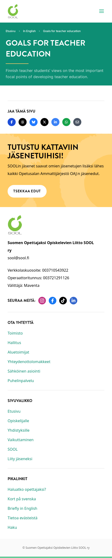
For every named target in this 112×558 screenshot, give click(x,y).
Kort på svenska (22, 498)
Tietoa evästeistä (22, 517)
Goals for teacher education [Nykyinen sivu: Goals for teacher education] (62, 31)
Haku (12, 527)
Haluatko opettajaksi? (27, 489)
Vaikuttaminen (21, 439)
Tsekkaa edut (27, 191)
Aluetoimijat (18, 352)
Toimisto (15, 333)
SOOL (13, 449)
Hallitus (14, 342)
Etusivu (14, 411)
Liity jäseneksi (20, 458)
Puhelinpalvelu (21, 380)
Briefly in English (22, 508)
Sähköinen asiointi (24, 371)
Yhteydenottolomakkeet (29, 361)
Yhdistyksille (18, 430)
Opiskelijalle (18, 420)
